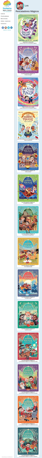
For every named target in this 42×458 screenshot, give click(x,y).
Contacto (3, 23)
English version (7, 30)
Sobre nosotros (5, 21)
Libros (3, 13)
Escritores (4, 18)
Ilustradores (5, 16)
